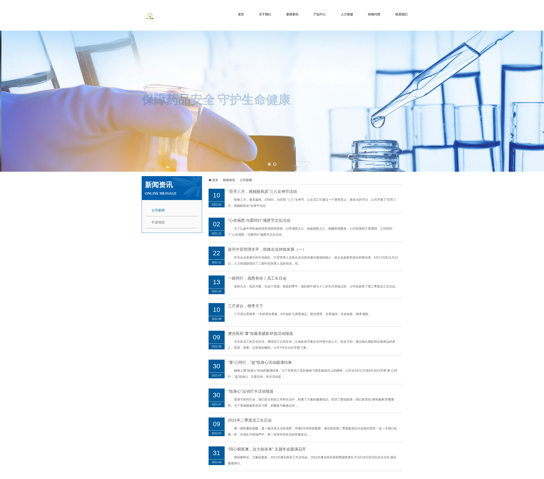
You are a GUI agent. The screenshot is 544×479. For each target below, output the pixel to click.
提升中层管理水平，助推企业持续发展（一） (267, 245)
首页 (263, 20)
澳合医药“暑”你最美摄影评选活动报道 (260, 329)
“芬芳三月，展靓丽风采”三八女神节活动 (262, 187)
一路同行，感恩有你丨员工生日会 (257, 274)
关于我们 (286, 20)
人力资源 (365, 20)
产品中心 (338, 20)
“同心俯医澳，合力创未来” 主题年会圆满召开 (267, 444)
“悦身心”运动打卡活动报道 (251, 387)
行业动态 (158, 218)
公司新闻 (158, 206)
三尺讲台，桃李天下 (245, 301)
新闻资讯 (312, 20)
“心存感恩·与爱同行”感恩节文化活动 (259, 216)
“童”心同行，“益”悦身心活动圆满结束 (260, 358)
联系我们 (417, 20)
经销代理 (391, 20)
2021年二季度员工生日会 (250, 416)
